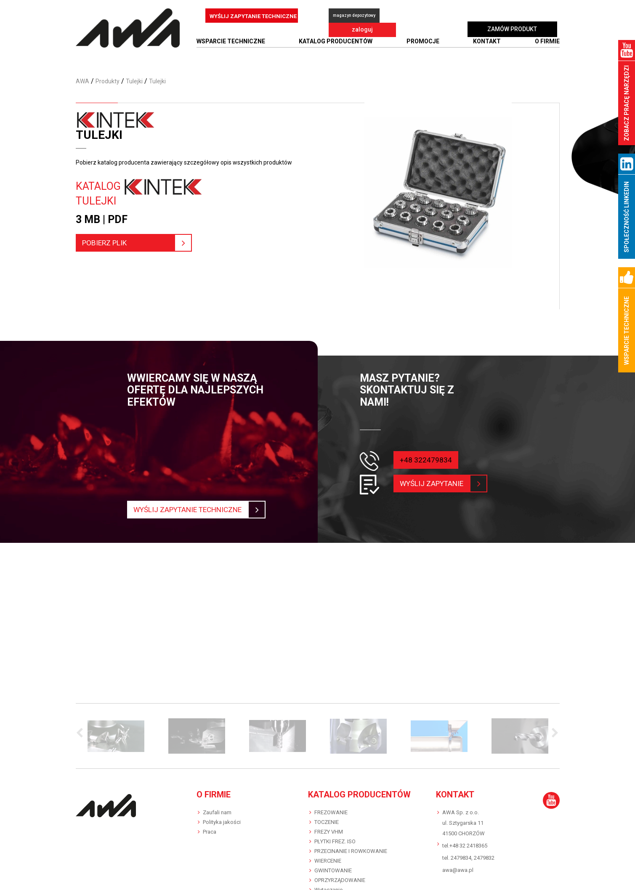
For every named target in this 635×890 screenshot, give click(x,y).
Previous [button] (82, 733)
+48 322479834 (426, 459)
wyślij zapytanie (436, 483)
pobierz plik (131, 243)
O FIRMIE (547, 41)
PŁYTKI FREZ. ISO (335, 841)
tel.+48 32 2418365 (464, 845)
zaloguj (421, 16)
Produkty (108, 81)
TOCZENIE (326, 822)
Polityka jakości (222, 822)
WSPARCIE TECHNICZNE (231, 41)
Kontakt (487, 41)
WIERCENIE (327, 861)
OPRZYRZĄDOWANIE (339, 880)
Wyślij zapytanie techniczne (194, 509)
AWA (82, 81)
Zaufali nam (217, 812)
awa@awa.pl (457, 870)
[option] (116, 736)
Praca (209, 832)
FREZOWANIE (331, 812)
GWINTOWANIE (333, 870)
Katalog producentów (335, 41)
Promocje (423, 41)
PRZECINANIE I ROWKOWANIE (350, 851)
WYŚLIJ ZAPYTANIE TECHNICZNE (253, 16)
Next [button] (553, 733)
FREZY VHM (328, 832)
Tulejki (134, 81)
